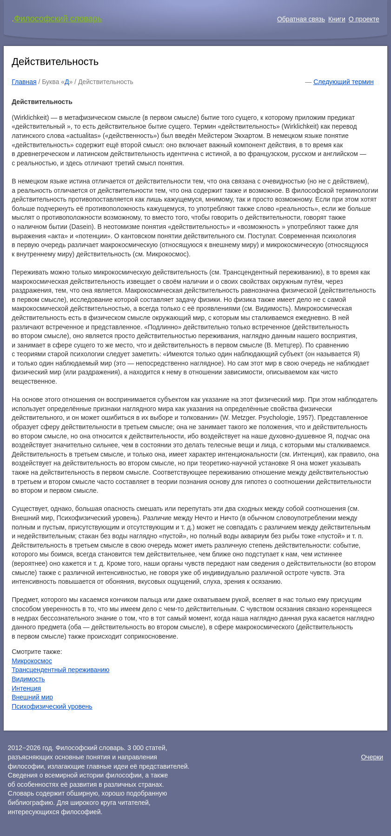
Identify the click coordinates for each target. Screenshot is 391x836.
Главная (24, 81)
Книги (336, 19)
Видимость (28, 679)
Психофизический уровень (52, 706)
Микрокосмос (32, 661)
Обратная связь (301, 19)
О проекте (364, 19)
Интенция (26, 688)
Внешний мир (32, 697)
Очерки (372, 757)
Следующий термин (343, 81)
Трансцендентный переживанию (60, 669)
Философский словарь (58, 18)
